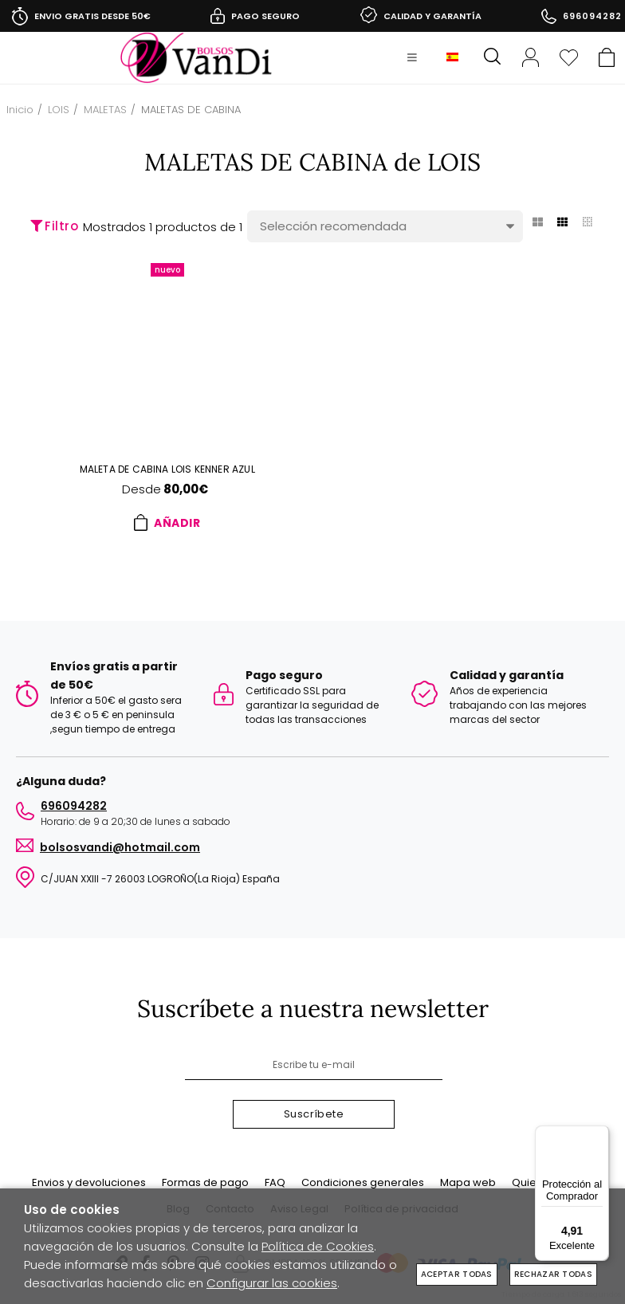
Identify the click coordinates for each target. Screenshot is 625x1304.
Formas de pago (205, 1182)
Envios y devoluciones (89, 1182)
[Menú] (599, 1135)
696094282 (592, 16)
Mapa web (468, 1182)
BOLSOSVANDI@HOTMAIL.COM (120, 843)
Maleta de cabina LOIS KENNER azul (167, 469)
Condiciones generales (362, 1182)
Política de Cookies (317, 1246)
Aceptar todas (457, 1274)
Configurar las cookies (271, 1283)
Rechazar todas (553, 1274)
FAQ (275, 1182)
